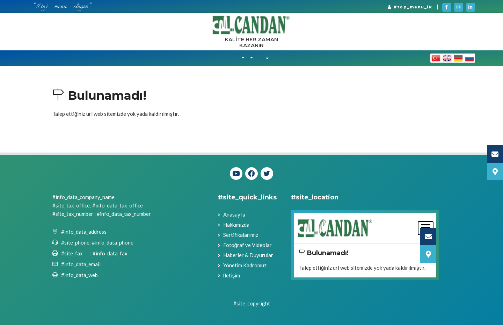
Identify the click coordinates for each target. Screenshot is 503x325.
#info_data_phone (112, 242)
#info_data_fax (110, 253)
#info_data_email (81, 264)
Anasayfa (234, 214)
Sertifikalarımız (240, 235)
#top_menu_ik (410, 7)
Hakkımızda (236, 224)
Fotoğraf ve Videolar (247, 245)
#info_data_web (79, 275)
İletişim (231, 275)
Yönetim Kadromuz (245, 265)
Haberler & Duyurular (248, 255)
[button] (243, 58)
